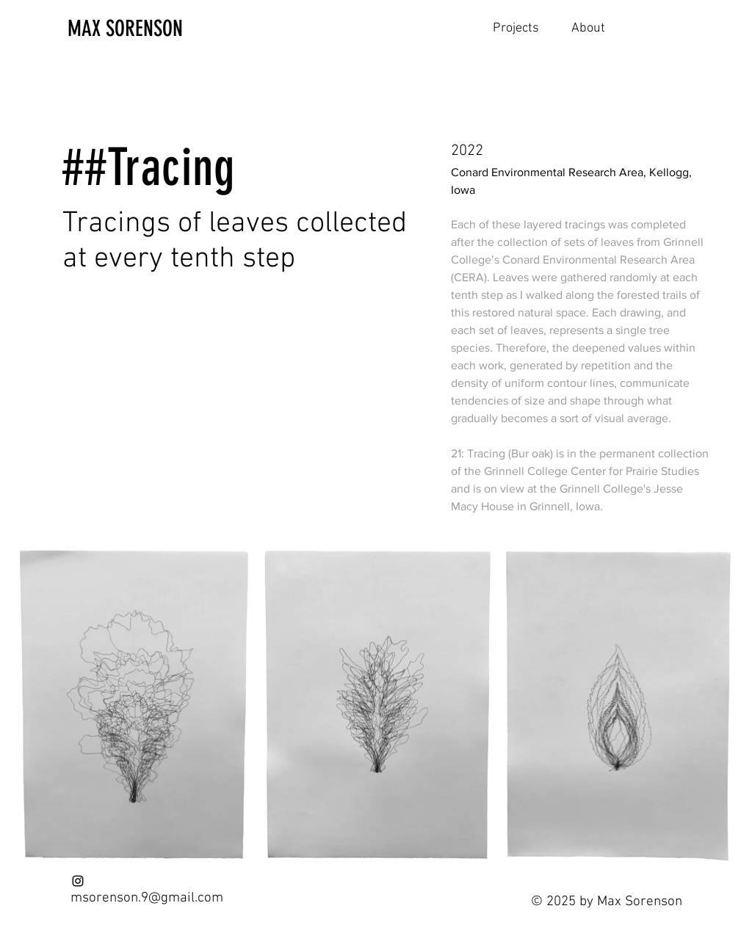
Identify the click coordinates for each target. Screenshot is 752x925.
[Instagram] (77, 881)
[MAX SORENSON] (145, 28)
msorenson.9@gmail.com (146, 898)
